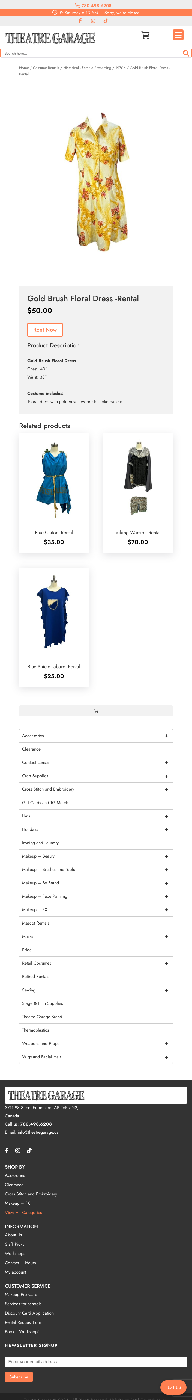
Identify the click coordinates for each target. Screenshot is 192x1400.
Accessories (97, 735)
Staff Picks (14, 1244)
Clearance (31, 749)
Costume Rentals (46, 67)
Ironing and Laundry (40, 843)
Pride (27, 950)
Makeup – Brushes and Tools (97, 869)
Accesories (15, 1175)
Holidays (97, 829)
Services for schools (23, 1304)
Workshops (15, 1253)
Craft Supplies (97, 775)
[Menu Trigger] (178, 34)
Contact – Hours (20, 1263)
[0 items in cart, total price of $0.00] (96, 710)
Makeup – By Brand (97, 883)
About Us (13, 1235)
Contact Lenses (97, 762)
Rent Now (45, 330)
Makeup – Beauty (97, 856)
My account (15, 1272)
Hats (97, 816)
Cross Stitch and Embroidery (97, 789)
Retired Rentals (35, 976)
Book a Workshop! (22, 1331)
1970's (120, 67)
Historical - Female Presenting (87, 67)
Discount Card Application (29, 1313)
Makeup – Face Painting (97, 896)
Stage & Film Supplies (42, 1003)
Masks (97, 936)
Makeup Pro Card (21, 1294)
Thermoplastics (35, 1030)
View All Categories (23, 1212)
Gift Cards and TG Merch (45, 802)
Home (24, 67)
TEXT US (173, 1387)
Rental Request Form (23, 1322)
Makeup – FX (97, 909)
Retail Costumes (97, 963)
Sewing (97, 990)
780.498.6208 (93, 5)
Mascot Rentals (35, 923)
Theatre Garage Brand (42, 1017)
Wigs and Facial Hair (97, 1057)
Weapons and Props (97, 1043)
